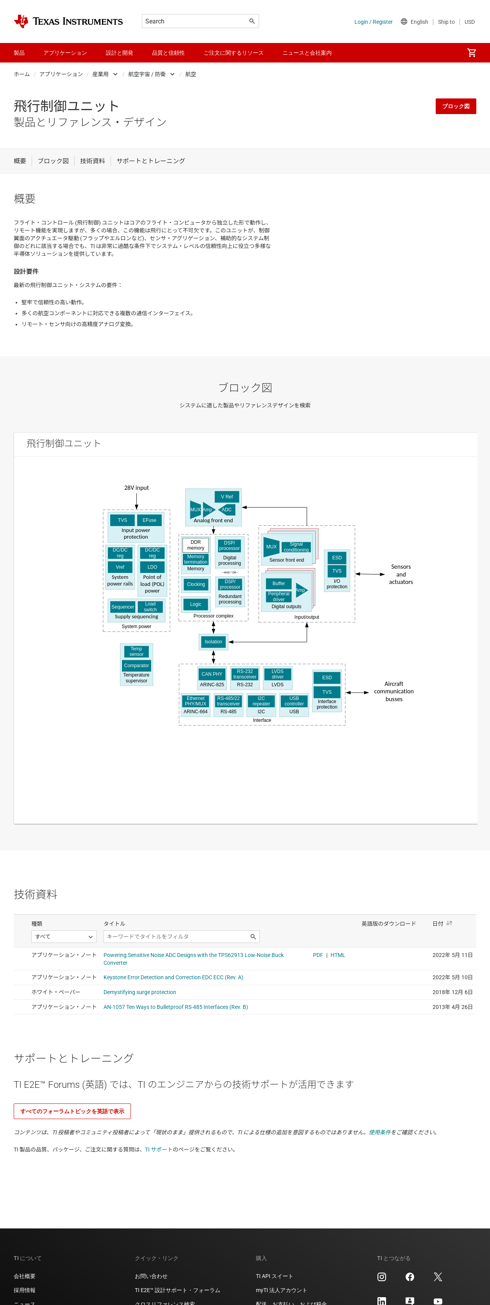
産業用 (100, 74)
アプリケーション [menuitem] (65, 53)
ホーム (22, 74)
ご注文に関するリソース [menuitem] (234, 53)
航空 (190, 74)
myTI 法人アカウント (282, 1290)
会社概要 (25, 1276)
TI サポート (159, 1149)
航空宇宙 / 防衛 (147, 74)
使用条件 (380, 1132)
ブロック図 (456, 106)
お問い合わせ (151, 1276)
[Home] (68, 21)
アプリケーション (61, 74)
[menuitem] (472, 52)
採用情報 (25, 1290)
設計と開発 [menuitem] (119, 53)
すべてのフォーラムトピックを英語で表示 (72, 1111)
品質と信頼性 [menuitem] (168, 53)
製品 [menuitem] (19, 53)
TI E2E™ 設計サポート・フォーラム (177, 1290)
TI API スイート (274, 1276)
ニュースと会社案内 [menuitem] (307, 53)
